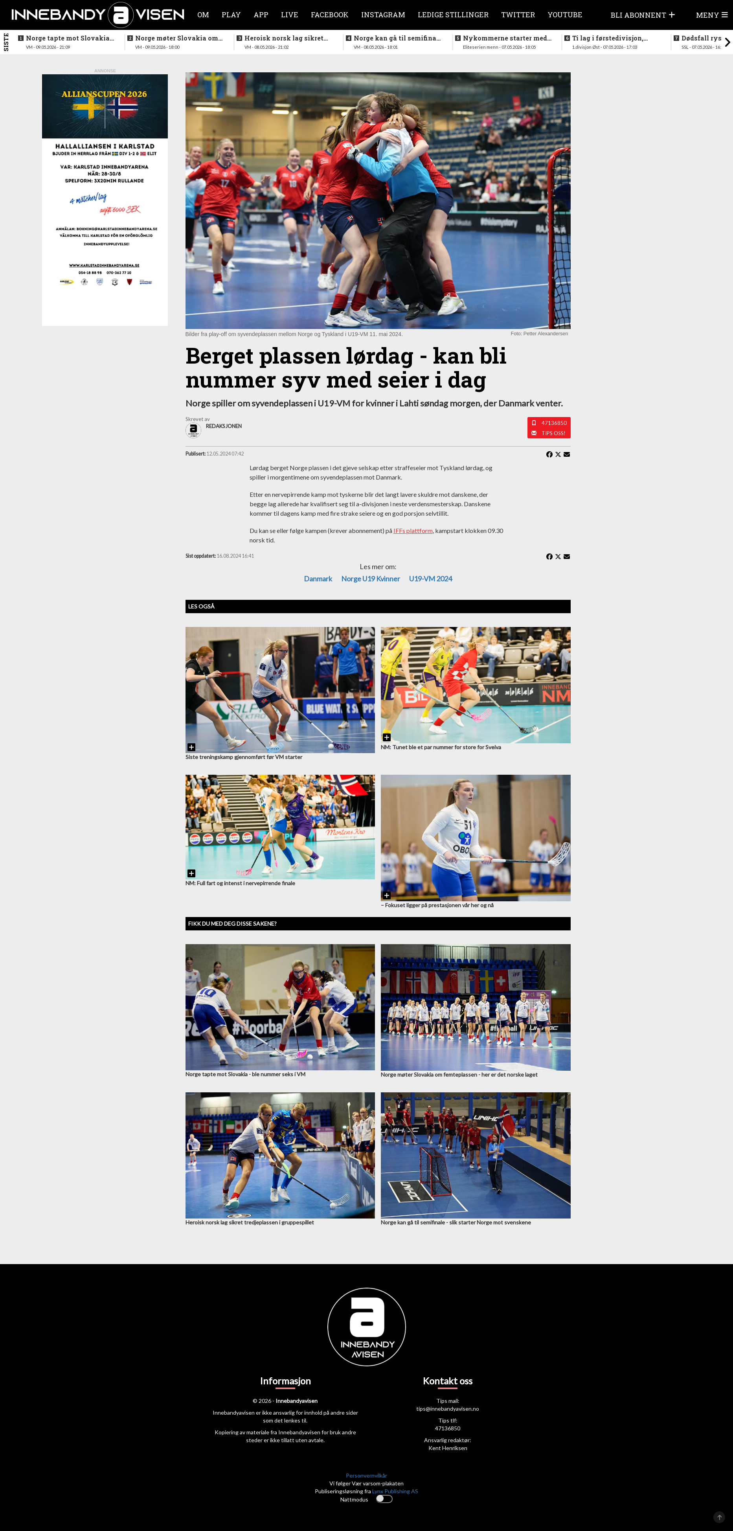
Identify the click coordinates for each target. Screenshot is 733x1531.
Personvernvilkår (366, 1475)
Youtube (564, 14)
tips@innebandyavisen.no (447, 1408)
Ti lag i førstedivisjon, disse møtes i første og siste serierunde (608, 38)
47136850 (554, 423)
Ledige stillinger (453, 14)
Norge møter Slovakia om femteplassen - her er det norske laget (176, 38)
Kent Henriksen (447, 1448)
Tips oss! (554, 433)
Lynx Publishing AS (395, 1491)
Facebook (330, 14)
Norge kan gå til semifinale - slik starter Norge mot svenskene (398, 38)
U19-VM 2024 (430, 578)
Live (289, 14)
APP (261, 14)
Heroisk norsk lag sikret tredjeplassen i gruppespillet (283, 38)
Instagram (383, 14)
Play (231, 14)
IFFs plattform (413, 530)
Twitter (518, 14)
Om (203, 14)
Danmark (318, 578)
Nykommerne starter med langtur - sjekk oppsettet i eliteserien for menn (505, 38)
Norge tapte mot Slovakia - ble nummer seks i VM (70, 38)
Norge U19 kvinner (370, 578)
